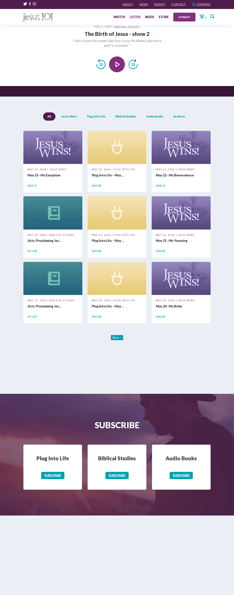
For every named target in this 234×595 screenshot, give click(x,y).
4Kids (146, 17)
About (124, 4)
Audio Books (154, 116)
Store (161, 17)
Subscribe (52, 475)
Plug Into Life (96, 116)
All (49, 116)
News (141, 4)
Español (204, 4)
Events (158, 4)
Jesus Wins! (69, 116)
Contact (177, 4)
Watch (116, 17)
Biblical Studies (127, 26)
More (117, 337)
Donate (182, 16)
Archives (179, 116)
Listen (132, 17)
